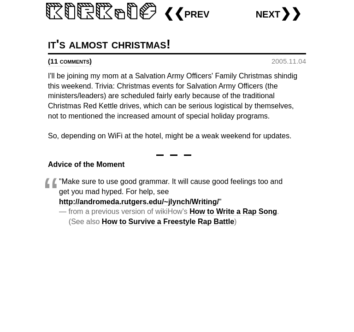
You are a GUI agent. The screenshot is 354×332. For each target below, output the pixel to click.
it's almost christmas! (109, 44)
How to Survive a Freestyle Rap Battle (168, 221)
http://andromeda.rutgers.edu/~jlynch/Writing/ (139, 202)
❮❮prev (186, 13)
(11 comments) (70, 61)
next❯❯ (278, 13)
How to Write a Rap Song (233, 211)
